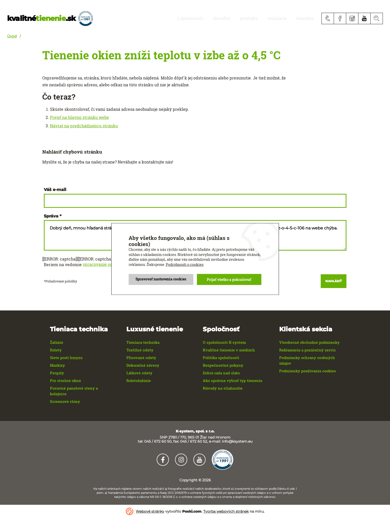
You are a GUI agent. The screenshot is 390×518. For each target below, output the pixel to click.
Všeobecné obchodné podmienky (309, 342)
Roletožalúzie (138, 380)
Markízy (57, 365)
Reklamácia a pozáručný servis (307, 349)
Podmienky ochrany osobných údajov (307, 360)
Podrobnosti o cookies (185, 264)
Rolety (56, 349)
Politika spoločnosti (221, 357)
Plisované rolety (141, 357)
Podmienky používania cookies (307, 370)
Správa (51, 216)
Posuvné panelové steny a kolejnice (74, 391)
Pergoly (57, 372)
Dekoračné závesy (142, 365)
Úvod (12, 36)
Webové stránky (150, 511)
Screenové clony (65, 401)
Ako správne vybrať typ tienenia (232, 380)
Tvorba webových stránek (226, 511)
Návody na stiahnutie (223, 388)
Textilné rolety (139, 349)
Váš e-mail (55, 189)
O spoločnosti (211, 18)
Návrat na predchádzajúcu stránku (84, 125)
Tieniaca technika (142, 342)
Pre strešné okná (65, 380)
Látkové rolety (139, 372)
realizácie (284, 18)
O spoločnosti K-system (224, 342)
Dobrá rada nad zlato (221, 372)
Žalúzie (56, 342)
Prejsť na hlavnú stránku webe (79, 117)
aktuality (238, 18)
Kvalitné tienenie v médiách (229, 349)
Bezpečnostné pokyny (223, 365)
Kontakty (307, 18)
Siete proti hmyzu (66, 357)
